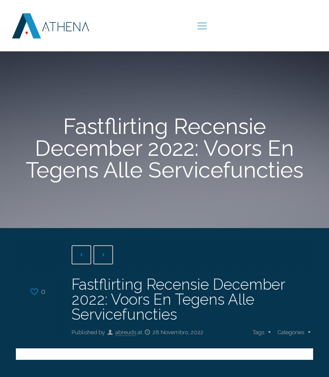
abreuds (125, 332)
